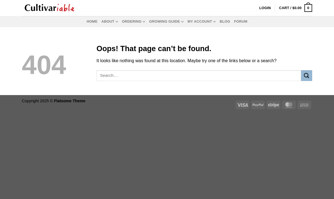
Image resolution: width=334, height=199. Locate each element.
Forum (240, 21)
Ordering (133, 21)
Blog (225, 21)
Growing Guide (166, 21)
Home (92, 21)
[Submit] (306, 75)
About (109, 21)
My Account (201, 21)
